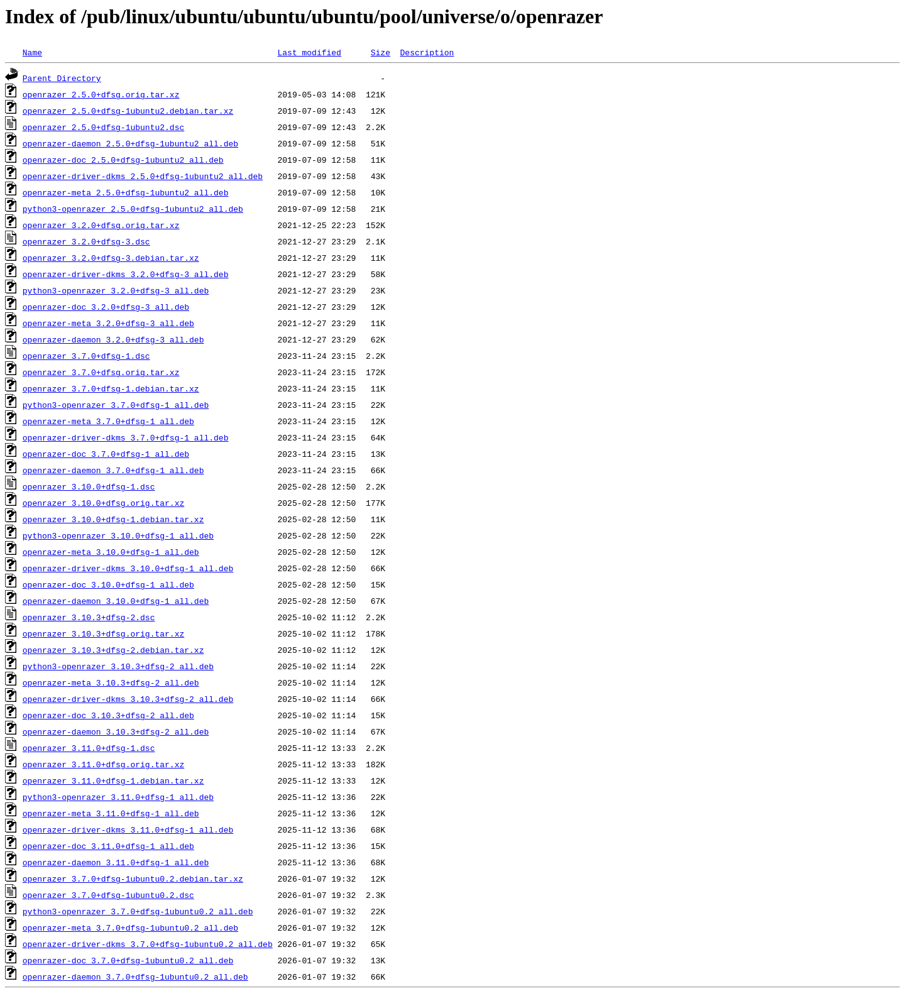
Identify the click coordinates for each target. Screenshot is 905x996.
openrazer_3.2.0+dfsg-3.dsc (86, 241)
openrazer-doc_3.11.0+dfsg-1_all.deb (108, 845)
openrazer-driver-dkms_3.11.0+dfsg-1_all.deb (128, 829)
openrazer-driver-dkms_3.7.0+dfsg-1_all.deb (126, 437)
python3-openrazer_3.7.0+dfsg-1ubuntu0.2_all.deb (138, 911)
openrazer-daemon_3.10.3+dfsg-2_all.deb (116, 731)
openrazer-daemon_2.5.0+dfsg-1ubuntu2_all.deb (130, 143)
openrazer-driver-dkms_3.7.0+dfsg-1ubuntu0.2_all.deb (148, 943)
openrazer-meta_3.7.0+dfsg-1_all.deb (108, 421)
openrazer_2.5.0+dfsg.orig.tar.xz (101, 94)
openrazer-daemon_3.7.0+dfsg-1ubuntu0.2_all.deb (135, 976)
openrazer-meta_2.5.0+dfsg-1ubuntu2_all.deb (126, 192)
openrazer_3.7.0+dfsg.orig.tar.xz (101, 372)
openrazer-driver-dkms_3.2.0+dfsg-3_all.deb (126, 274)
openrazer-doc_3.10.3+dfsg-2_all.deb (108, 715)
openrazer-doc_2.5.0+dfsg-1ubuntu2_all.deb (123, 159)
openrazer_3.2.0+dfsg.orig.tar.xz (101, 225)
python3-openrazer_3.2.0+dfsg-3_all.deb (116, 290)
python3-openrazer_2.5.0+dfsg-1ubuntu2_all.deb (133, 208)
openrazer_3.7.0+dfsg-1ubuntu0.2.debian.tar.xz (133, 878)
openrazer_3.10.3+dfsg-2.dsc (89, 617)
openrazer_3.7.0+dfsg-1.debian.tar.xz (111, 388)
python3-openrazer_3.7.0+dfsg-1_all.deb (116, 404)
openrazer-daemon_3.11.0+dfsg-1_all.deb (116, 862)
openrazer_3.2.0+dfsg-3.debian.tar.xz (111, 257)
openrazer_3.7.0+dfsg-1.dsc (86, 355)
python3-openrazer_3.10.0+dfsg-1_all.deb (118, 535)
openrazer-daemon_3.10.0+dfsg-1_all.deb (116, 600)
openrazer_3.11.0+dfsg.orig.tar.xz (103, 764)
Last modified (309, 52)
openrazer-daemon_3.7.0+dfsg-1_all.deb (113, 470)
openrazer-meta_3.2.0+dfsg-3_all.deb (108, 323)
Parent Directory (62, 78)
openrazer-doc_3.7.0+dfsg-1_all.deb (106, 453)
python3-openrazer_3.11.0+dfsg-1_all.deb (118, 796)
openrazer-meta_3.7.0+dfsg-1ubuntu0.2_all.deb (130, 927)
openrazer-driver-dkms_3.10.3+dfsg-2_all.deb (128, 698)
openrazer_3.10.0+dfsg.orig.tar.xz (103, 502)
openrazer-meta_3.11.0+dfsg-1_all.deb (111, 813)
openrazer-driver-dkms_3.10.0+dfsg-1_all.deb (128, 568)
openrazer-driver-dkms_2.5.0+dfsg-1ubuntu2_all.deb (143, 176)
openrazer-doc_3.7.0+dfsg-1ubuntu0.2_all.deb (128, 960)
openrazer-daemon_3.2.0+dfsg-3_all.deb (113, 339)
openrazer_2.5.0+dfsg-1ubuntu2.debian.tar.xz (128, 110)
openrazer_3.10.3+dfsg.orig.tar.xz (103, 633)
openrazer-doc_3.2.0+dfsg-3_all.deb (106, 306)
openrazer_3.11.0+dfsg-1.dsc (89, 747)
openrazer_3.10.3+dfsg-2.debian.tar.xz (113, 649)
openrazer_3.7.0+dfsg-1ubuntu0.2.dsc (108, 894)
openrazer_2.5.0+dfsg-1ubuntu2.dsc (103, 127)
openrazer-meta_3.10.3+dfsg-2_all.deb (111, 682)
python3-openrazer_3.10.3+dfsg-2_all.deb (118, 666)
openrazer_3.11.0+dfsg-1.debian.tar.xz (113, 780)
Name (32, 52)
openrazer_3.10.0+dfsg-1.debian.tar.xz (113, 519)
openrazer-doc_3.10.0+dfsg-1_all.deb (108, 584)
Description (427, 52)
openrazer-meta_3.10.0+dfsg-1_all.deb (111, 551)
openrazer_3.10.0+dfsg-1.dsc (89, 486)
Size (380, 52)
